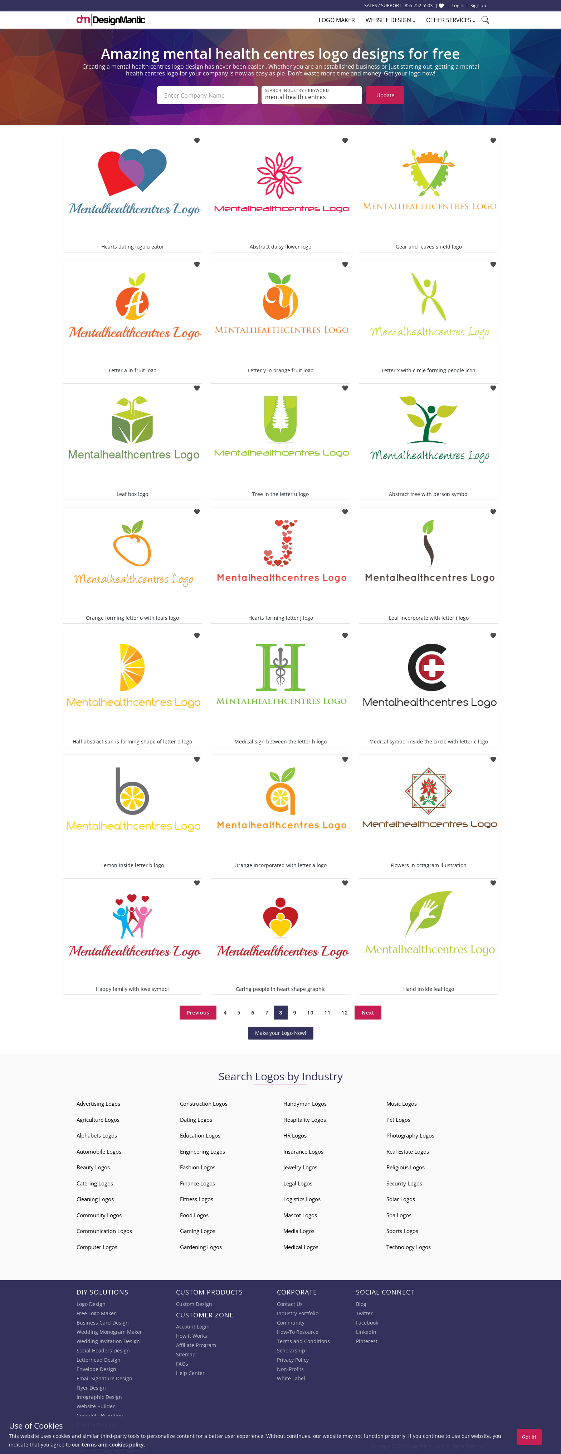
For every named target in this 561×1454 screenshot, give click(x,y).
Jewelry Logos (300, 1167)
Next (368, 1012)
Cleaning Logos (95, 1199)
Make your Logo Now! (280, 1033)
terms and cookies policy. (113, 1444)
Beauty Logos (93, 1167)
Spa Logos (398, 1215)
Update (385, 95)
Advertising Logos (98, 1103)
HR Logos (295, 1135)
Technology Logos (408, 1247)
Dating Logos (196, 1119)
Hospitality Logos (304, 1119)
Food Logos (194, 1215)
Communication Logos (104, 1230)
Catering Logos (95, 1183)
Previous (198, 1012)
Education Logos (200, 1135)
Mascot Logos (300, 1215)
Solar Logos (400, 1199)
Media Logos (298, 1230)
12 (344, 1012)
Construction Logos (204, 1103)
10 (310, 1012)
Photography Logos (410, 1135)
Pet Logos (398, 1119)
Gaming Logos (197, 1230)
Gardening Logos (201, 1247)
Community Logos (99, 1215)
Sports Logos (402, 1230)
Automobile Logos (99, 1151)
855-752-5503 (419, 5)
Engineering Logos (202, 1151)
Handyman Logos (305, 1103)
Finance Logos (197, 1183)
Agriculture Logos (98, 1119)
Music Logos (401, 1103)
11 (327, 1012)
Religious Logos (405, 1167)
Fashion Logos (197, 1167)
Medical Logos (300, 1247)
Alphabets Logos (97, 1135)
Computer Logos (97, 1247)
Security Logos (404, 1183)
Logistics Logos (302, 1199)
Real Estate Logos (407, 1151)
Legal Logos (297, 1183)
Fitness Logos (196, 1199)
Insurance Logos (303, 1151)
